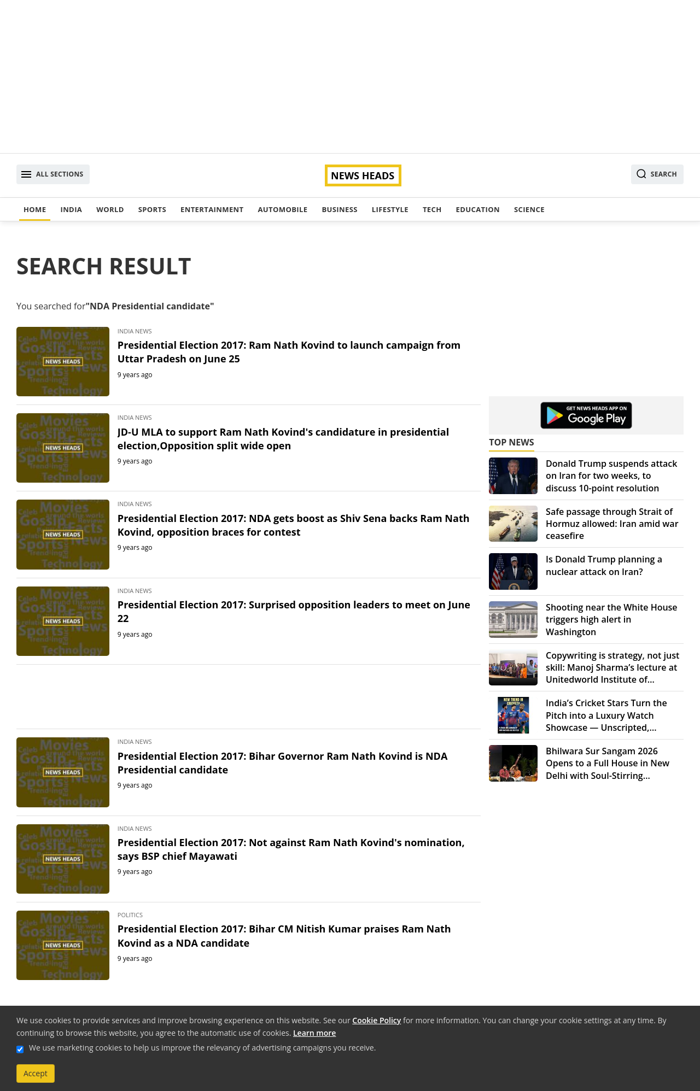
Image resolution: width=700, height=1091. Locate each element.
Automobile (282, 209)
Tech (432, 209)
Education (478, 209)
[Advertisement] (350, 76)
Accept (36, 1073)
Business (339, 209)
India (71, 209)
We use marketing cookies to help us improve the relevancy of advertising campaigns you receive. (202, 1047)
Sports (152, 209)
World (110, 209)
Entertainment (211, 209)
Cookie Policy (376, 1020)
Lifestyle (390, 209)
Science (529, 209)
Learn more (314, 1033)
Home (35, 209)
